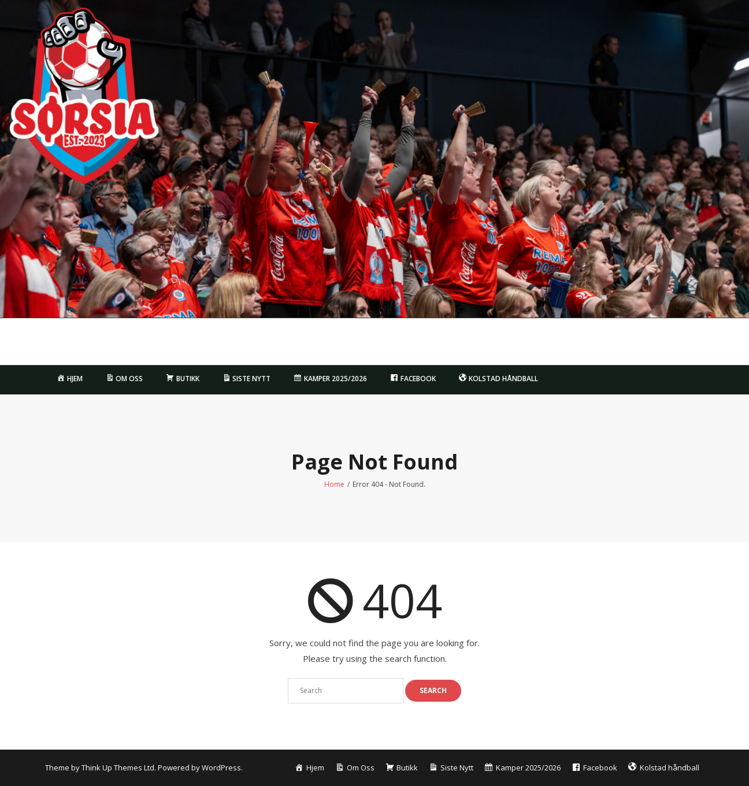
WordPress (221, 767)
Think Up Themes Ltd (117, 767)
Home (334, 484)
